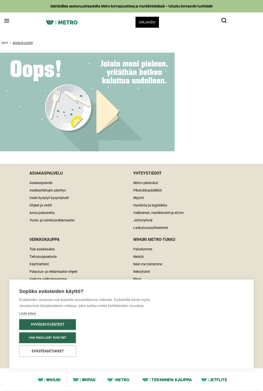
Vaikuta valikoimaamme (48, 279)
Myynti (138, 198)
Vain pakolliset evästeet (48, 337)
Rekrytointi (141, 272)
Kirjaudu (147, 22)
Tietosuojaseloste (43, 257)
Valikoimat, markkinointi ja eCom (158, 213)
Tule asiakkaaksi (42, 249)
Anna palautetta (42, 213)
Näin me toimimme (147, 264)
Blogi (137, 279)
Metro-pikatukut (145, 183)
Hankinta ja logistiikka (150, 205)
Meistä (138, 257)
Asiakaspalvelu (41, 183)
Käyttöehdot (39, 264)
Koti (5, 43)
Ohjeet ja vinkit (40, 205)
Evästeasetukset (48, 351)
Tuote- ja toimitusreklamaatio (52, 220)
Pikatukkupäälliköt (147, 190)
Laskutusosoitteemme (150, 228)
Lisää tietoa (27, 313)
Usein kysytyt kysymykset (49, 198)
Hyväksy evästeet (47, 324)
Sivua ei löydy (23, 43)
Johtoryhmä (142, 220)
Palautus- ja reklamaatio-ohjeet (53, 272)
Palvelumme (142, 249)
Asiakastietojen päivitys (47, 190)
